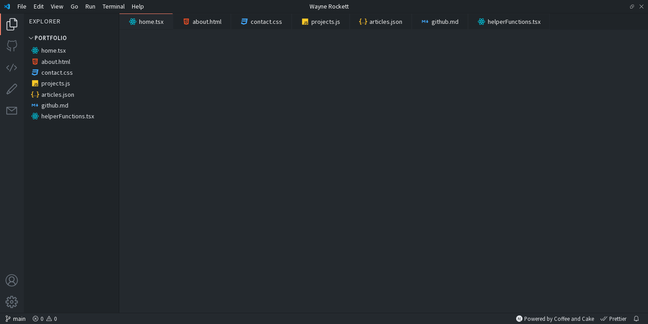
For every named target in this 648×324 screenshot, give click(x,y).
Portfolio (47, 37)
